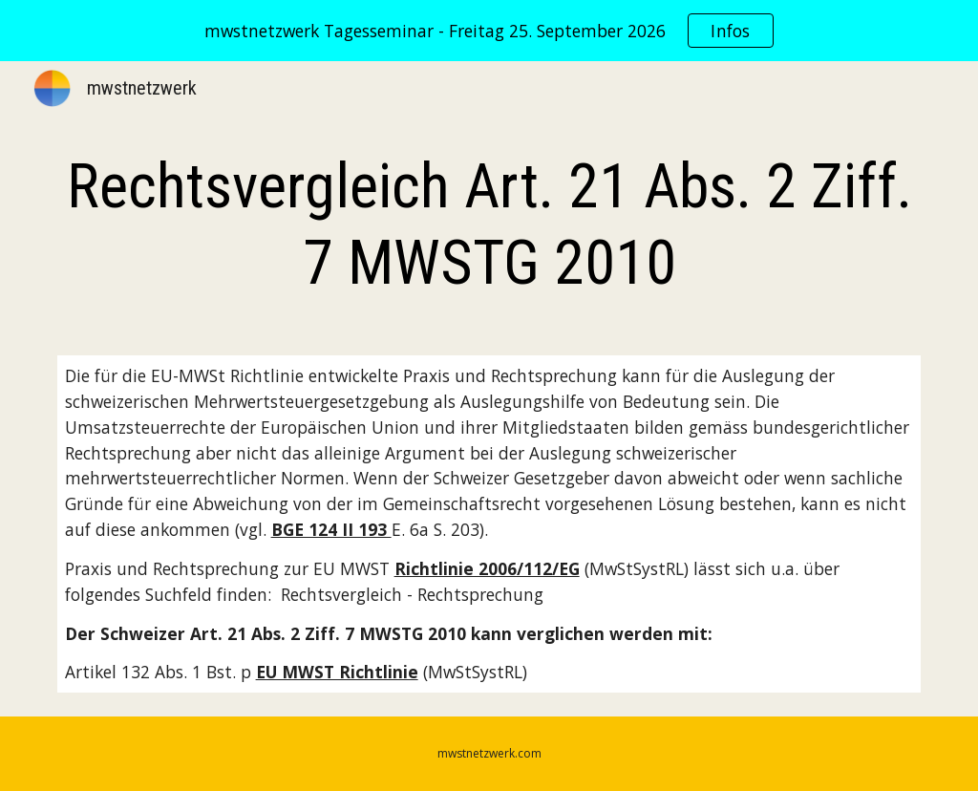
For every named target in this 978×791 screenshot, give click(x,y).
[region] (489, 30)
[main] (489, 225)
